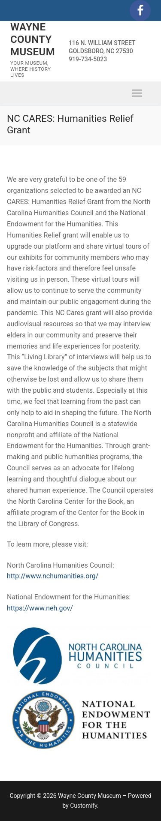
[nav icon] (137, 93)
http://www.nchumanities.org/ (52, 576)
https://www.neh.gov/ (40, 608)
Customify (83, 805)
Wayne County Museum (32, 39)
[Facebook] (140, 10)
